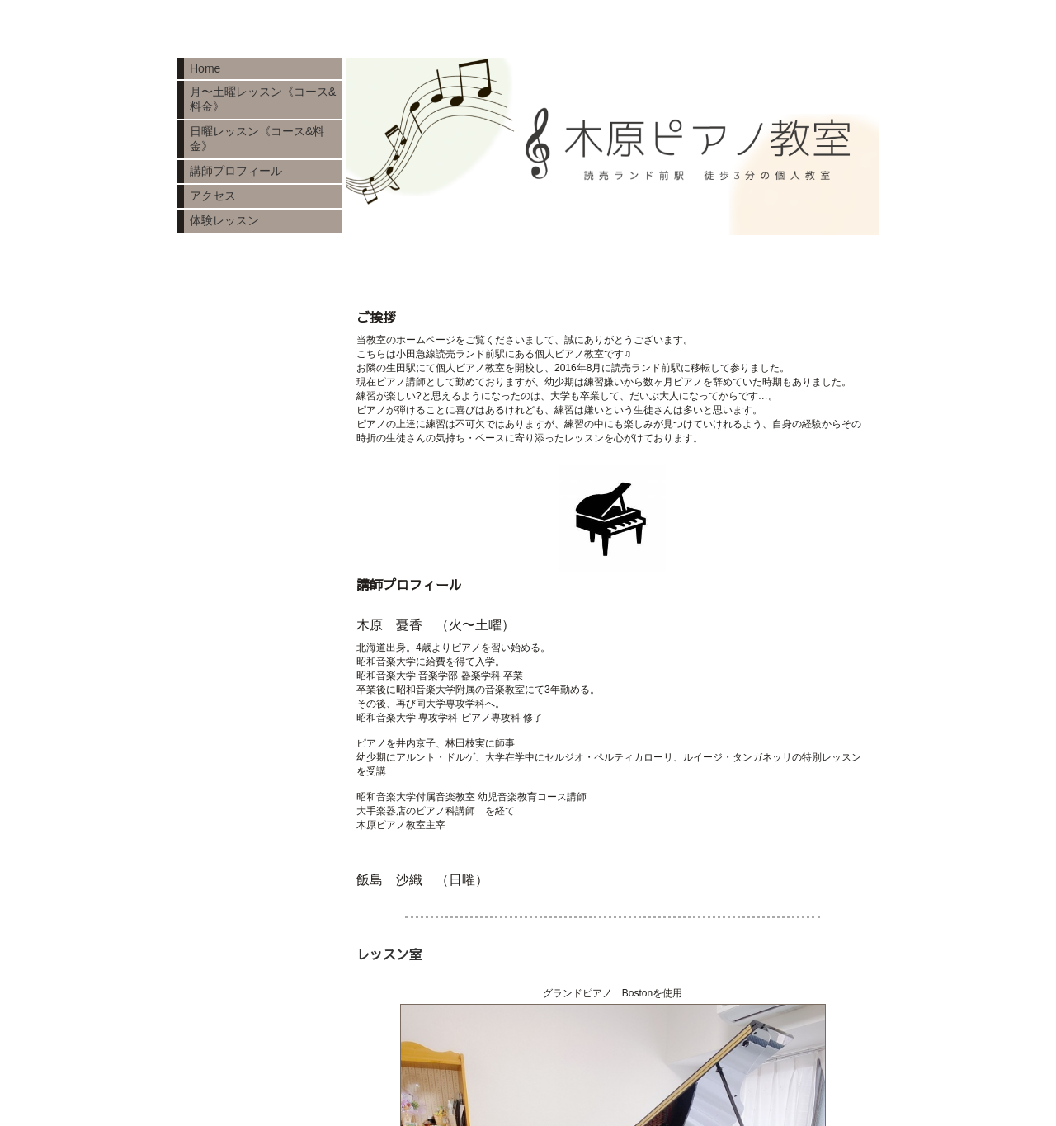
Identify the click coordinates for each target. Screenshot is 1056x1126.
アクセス (213, 195)
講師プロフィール (236, 170)
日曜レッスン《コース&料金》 (257, 139)
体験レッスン (224, 220)
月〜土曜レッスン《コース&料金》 (263, 99)
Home (205, 68)
